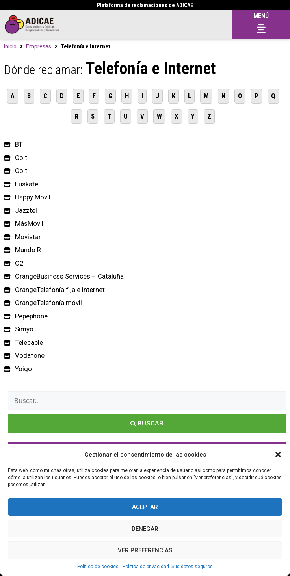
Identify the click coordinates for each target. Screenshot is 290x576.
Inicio (10, 46)
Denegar (145, 528)
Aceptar (145, 507)
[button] (278, 455)
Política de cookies (98, 566)
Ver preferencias (145, 550)
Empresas (38, 46)
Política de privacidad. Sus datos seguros (168, 566)
